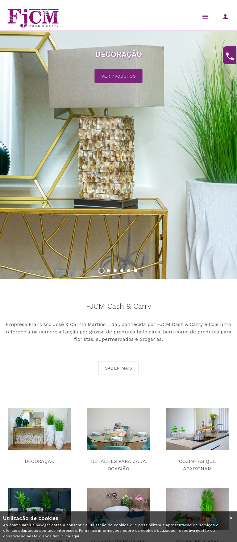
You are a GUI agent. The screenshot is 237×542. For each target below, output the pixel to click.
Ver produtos (118, 76)
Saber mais (118, 368)
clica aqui (70, 536)
